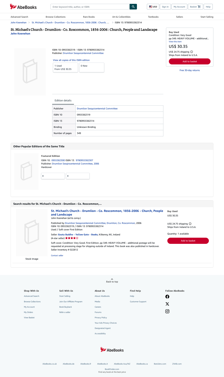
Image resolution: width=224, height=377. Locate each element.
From (65, 67)
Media (97, 301)
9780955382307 (84, 160)
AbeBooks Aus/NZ (122, 364)
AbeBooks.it (102, 364)
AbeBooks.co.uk (50, 364)
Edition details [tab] (63, 100)
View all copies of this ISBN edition (71, 60)
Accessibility (100, 333)
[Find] (133, 6)
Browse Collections (55, 16)
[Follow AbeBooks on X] (167, 304)
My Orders (28, 312)
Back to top (112, 281)
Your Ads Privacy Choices (106, 323)
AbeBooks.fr (85, 364)
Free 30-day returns (190, 70)
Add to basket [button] (190, 61)
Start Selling (207, 16)
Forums (98, 312)
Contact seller (57, 255)
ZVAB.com (177, 364)
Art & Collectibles (121, 16)
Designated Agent (103, 328)
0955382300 (58, 160)
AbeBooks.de (68, 364)
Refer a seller (64, 312)
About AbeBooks (102, 296)
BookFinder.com (112, 370)
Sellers (179, 16)
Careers (98, 307)
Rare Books (89, 16)
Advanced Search (19, 16)
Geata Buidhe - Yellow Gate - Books (78, 234)
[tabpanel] (107, 120)
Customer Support (138, 301)
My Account (179, 6)
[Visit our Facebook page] (167, 297)
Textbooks (153, 16)
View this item (175, 41)
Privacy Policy (101, 317)
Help (208, 6)
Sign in (165, 6)
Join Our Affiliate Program (70, 301)
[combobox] (90, 6)
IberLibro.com (160, 364)
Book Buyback (65, 307)
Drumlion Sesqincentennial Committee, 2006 (75, 163)
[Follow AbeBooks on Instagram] (167, 311)
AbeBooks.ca (142, 364)
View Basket (29, 317)
